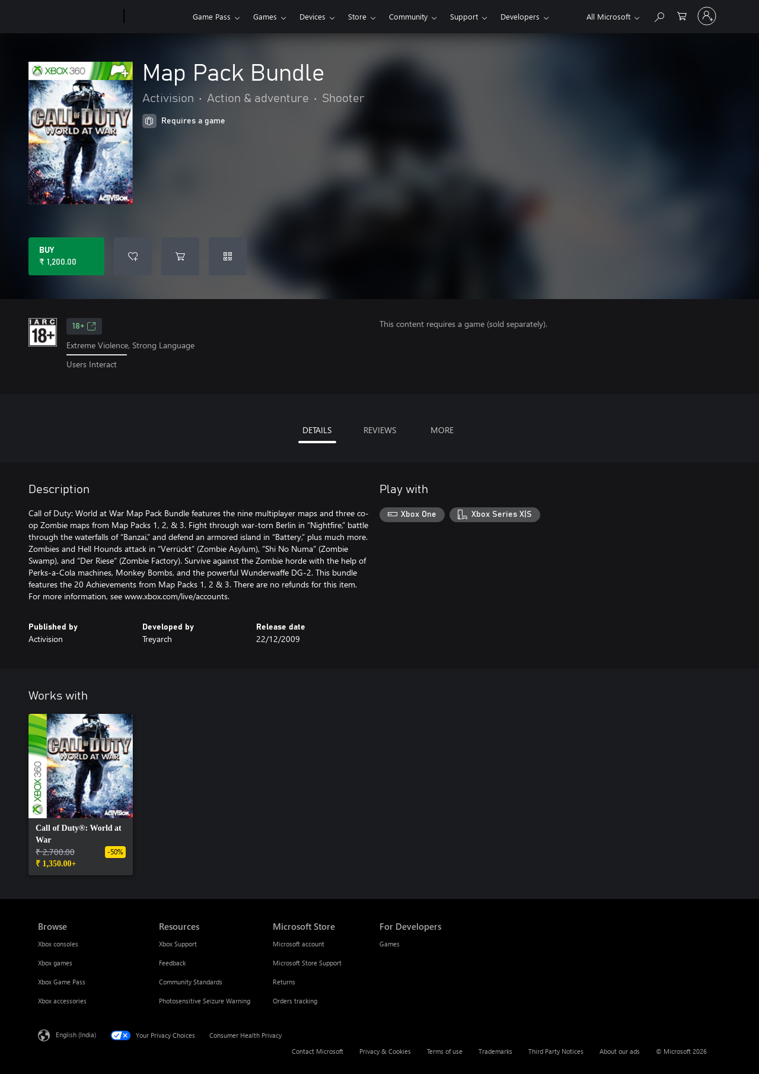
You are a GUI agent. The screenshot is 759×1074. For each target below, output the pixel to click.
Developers (520, 16)
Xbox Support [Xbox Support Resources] (178, 944)
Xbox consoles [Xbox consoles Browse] (58, 944)
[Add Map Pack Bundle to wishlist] (133, 256)
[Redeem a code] (228, 256)
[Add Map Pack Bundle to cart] (180, 256)
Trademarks (495, 1051)
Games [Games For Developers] (390, 944)
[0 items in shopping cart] (682, 15)
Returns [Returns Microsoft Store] (284, 982)
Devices (312, 16)
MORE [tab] (442, 430)
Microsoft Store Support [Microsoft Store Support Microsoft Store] (307, 963)
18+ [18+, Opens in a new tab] (84, 326)
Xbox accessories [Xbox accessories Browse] (62, 1001)
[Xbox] (157, 17)
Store (357, 16)
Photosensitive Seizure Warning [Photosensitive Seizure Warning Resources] (204, 1001)
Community (408, 16)
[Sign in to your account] (707, 16)
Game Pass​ (212, 16)
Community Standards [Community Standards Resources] (190, 982)
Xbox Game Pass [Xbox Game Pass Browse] (61, 982)
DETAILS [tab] (316, 430)
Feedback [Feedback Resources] (172, 963)
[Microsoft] (78, 17)
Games (265, 16)
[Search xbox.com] (658, 15)
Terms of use (445, 1051)
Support (464, 16)
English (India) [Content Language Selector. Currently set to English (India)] (76, 1034)
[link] (80, 794)
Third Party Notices (555, 1051)
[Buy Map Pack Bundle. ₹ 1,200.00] (66, 256)
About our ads (619, 1051)
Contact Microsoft (317, 1051)
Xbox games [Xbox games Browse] (55, 963)
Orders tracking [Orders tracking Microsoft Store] (295, 1001)
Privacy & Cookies (385, 1051)
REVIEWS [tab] (379, 430)
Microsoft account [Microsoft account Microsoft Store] (298, 944)
